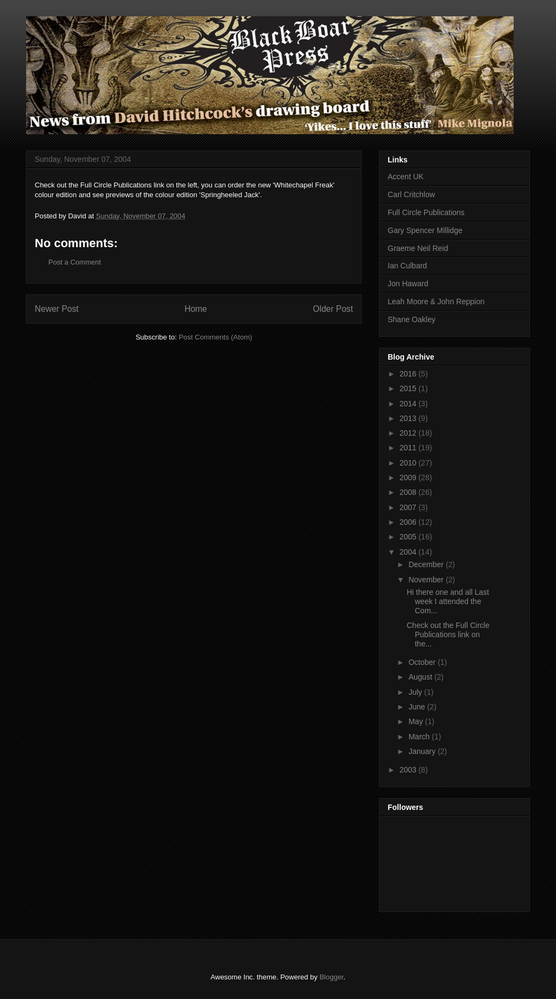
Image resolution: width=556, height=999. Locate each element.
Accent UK (406, 176)
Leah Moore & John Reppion (436, 301)
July (416, 692)
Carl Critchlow (411, 194)
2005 (409, 536)
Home (196, 308)
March (420, 736)
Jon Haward (408, 283)
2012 (409, 433)
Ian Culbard (407, 265)
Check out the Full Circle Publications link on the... (448, 634)
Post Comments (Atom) (215, 337)
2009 (409, 477)
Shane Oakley (411, 319)
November (426, 579)
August (421, 677)
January (423, 751)
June (417, 706)
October (423, 662)
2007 (409, 507)
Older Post (333, 308)
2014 (409, 403)
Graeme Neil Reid (418, 248)
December (426, 564)
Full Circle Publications (426, 212)
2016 (409, 373)
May (416, 721)
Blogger (331, 977)
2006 (409, 522)
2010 (409, 462)
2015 (409, 388)
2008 (409, 492)
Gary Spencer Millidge (425, 230)
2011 (409, 447)
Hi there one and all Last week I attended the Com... (448, 601)
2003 (409, 769)
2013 (409, 418)
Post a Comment (74, 262)
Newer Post (57, 308)
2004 (409, 552)
